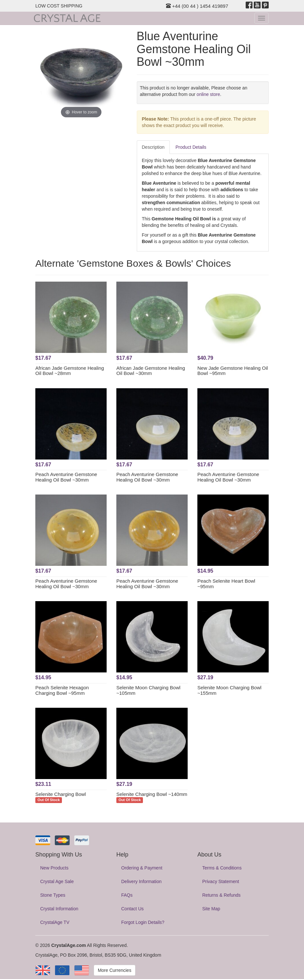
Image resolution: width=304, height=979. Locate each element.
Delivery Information (141, 881)
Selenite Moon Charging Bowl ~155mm (229, 690)
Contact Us (132, 908)
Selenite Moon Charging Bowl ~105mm (148, 690)
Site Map (211, 908)
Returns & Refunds (221, 895)
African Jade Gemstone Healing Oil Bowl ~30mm (150, 370)
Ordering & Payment (141, 867)
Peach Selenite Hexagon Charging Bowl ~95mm (62, 690)
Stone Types (52, 895)
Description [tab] (153, 147)
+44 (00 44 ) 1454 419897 (197, 6)
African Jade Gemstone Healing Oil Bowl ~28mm (69, 370)
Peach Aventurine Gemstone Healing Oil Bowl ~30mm (66, 477)
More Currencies (114, 970)
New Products (54, 867)
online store (208, 94)
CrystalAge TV (54, 922)
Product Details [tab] (191, 147)
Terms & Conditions (221, 867)
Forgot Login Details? (142, 922)
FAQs (127, 895)
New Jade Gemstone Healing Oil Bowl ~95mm (232, 370)
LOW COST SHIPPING (58, 5)
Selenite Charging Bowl (60, 794)
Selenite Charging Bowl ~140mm (151, 794)
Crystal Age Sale (57, 881)
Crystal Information (59, 908)
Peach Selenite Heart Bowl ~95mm (226, 583)
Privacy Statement (220, 881)
